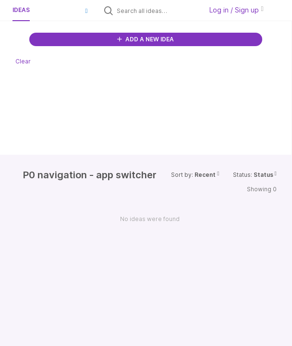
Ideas (21, 9)
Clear (23, 61)
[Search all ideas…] (157, 10)
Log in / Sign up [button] (236, 10)
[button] (86, 10)
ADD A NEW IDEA (145, 39)
